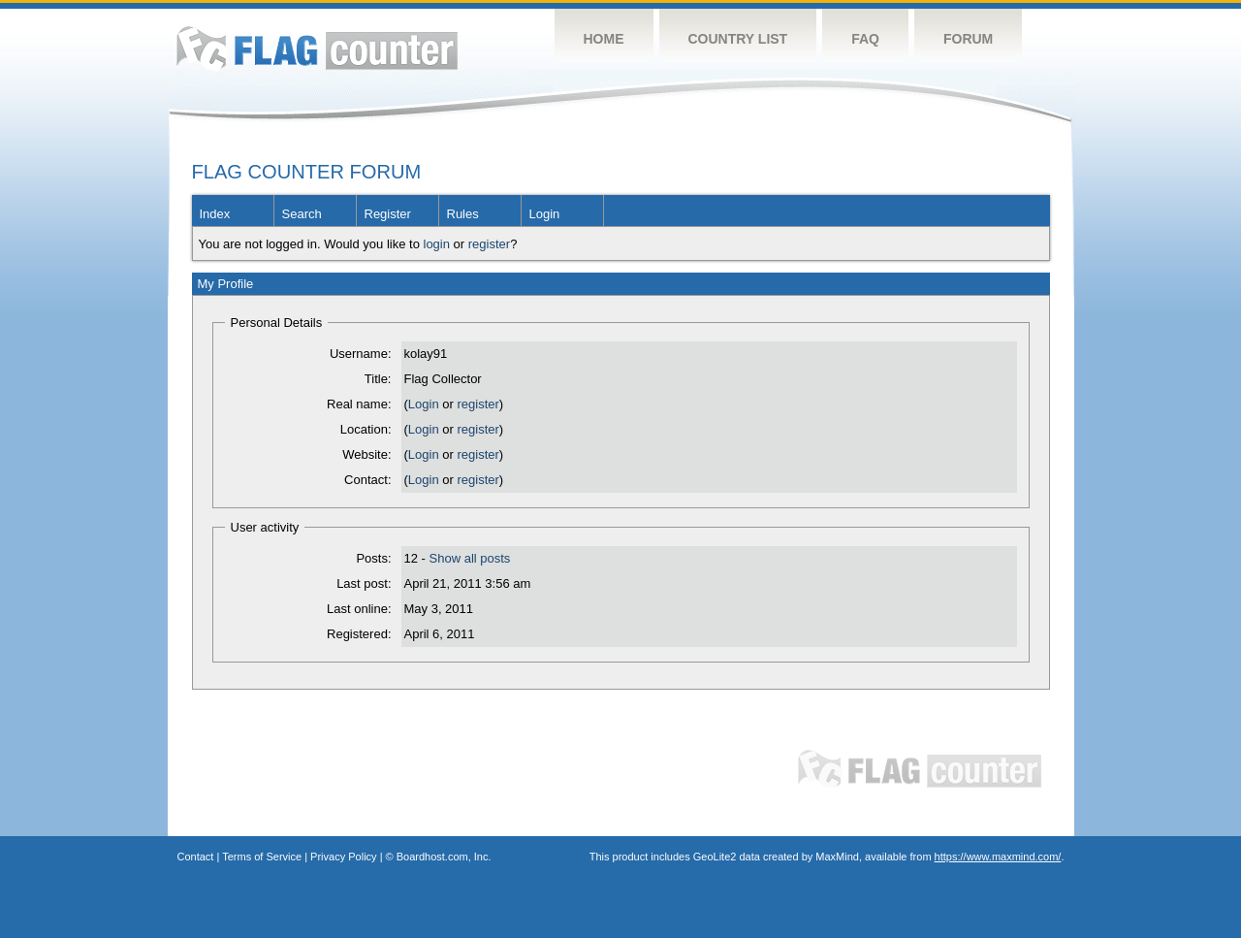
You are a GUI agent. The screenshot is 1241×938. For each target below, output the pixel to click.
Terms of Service (262, 856)
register (489, 244)
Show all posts (470, 558)
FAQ (865, 39)
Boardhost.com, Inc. (444, 856)
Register (388, 214)
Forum (968, 39)
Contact (195, 856)
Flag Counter (317, 48)
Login (544, 214)
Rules (463, 214)
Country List (738, 39)
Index (215, 214)
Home (604, 39)
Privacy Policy (343, 856)
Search (302, 214)
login (437, 244)
